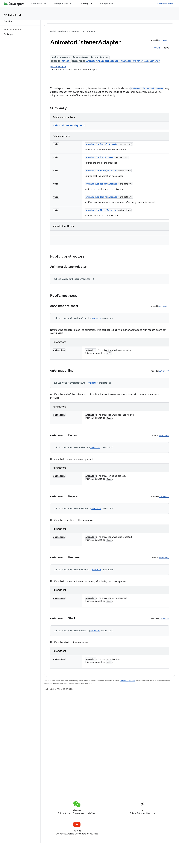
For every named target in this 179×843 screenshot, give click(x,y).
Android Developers (59, 31)
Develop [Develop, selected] (84, 3)
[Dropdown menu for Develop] (93, 3)
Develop (75, 31)
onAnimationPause (95, 170)
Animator (114, 144)
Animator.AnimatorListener (102, 60)
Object (65, 60)
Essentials (36, 3)
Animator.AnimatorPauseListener (140, 60)
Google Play (106, 3)
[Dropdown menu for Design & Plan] (72, 3)
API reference (13, 14)
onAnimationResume (96, 196)
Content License (127, 680)
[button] (19, 34)
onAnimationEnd (94, 157)
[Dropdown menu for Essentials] (46, 3)
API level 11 (164, 40)
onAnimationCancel (96, 144)
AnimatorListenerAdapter (67, 125)
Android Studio (165, 3)
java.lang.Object (58, 66)
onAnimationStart (95, 210)
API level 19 (164, 435)
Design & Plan (61, 3)
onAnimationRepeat (96, 183)
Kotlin (157, 47)
